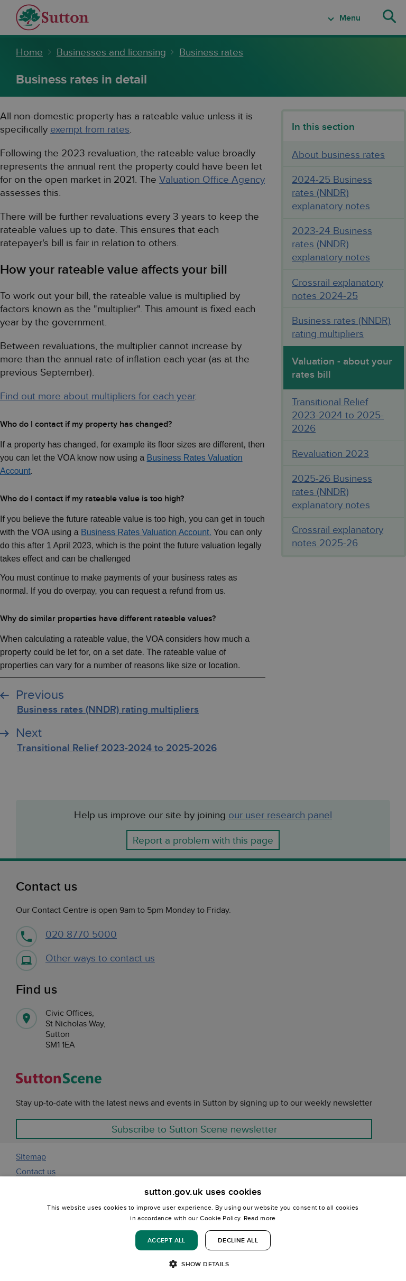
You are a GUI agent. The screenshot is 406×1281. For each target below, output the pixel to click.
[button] (203, 1263)
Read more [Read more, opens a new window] (260, 1217)
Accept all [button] (166, 1240)
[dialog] (203, 1228)
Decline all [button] (238, 1240)
